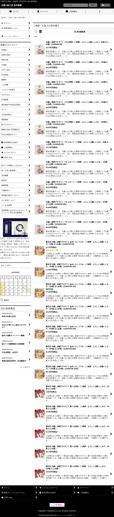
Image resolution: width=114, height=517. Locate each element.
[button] (100, 11)
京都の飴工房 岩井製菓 (11, 5)
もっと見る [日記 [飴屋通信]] (25, 367)
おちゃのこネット (53, 515)
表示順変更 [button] (79, 32)
